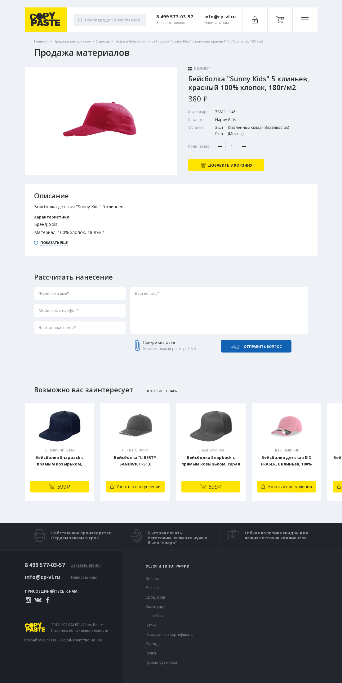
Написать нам (84, 577)
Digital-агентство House (81, 640)
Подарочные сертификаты (169, 634)
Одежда (153, 643)
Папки (151, 625)
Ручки (151, 653)
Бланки (152, 588)
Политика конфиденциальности (79, 630)
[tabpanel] (59, 452)
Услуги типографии (167, 566)
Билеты (152, 578)
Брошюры (155, 597)
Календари (156, 606)
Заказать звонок (86, 565)
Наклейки (154, 615)
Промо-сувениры (161, 662)
